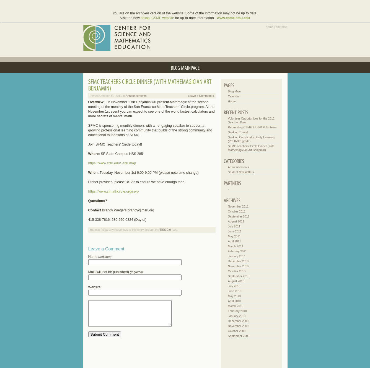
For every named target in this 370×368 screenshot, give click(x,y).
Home (232, 101)
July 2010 (234, 286)
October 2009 (237, 331)
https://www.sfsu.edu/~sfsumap (112, 163)
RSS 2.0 (165, 229)
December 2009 (238, 321)
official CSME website (157, 18)
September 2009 (239, 336)
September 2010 (239, 276)
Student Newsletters (241, 172)
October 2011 (237, 211)
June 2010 (235, 291)
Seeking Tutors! (238, 132)
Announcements (136, 95)
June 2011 (235, 231)
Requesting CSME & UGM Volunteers (252, 127)
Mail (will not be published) (115, 272)
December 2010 (238, 261)
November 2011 (238, 206)
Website (94, 287)
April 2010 (234, 301)
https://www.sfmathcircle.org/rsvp (113, 191)
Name (100, 257)
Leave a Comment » (201, 95)
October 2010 (237, 271)
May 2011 (234, 236)
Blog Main (234, 91)
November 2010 (238, 266)
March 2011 (235, 246)
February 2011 (237, 251)
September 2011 (239, 216)
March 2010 (235, 306)
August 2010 (236, 281)
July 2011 (234, 226)
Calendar (234, 96)
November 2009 (238, 326)
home (269, 26)
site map (282, 26)
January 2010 (237, 316)
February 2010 (237, 311)
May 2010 (234, 296)
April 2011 (234, 241)
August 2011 (236, 221)
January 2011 (237, 256)
